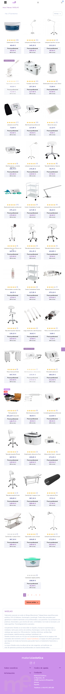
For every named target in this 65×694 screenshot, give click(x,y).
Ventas (57, 14)
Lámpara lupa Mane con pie (52, 536)
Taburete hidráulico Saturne (52, 166)
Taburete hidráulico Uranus (52, 248)
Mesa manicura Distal (13, 372)
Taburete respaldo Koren (13, 495)
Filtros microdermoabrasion (52, 331)
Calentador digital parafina (32, 578)
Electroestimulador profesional (12, 207)
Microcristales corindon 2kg (12, 289)
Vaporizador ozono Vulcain (32, 536)
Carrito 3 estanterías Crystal (32, 207)
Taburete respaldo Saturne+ (12, 331)
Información (17, 673)
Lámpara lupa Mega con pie (32, 42)
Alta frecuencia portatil (32, 413)
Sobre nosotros (17, 668)
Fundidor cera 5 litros (32, 83)
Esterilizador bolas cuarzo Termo (52, 83)
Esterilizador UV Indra (13, 42)
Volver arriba (32, 602)
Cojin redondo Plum (52, 495)
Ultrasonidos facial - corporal (52, 454)
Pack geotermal (12, 413)
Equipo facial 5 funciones (52, 289)
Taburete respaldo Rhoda (13, 454)
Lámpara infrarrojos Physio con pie (12, 248)
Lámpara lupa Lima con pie (32, 166)
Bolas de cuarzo (52, 125)
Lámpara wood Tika (12, 125)
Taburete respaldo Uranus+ (32, 248)
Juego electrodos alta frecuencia (32, 331)
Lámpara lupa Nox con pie (52, 42)
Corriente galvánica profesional (52, 413)
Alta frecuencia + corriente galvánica (13, 166)
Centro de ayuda (47, 668)
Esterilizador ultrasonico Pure (32, 454)
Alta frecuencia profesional (32, 125)
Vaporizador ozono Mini (12, 83)
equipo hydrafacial (33, 639)
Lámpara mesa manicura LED (52, 207)
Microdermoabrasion (52, 372)
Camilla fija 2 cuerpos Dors (12, 536)
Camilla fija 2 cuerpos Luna (32, 495)
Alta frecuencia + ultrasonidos (32, 372)
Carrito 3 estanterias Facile (32, 289)
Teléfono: (44, 688)
